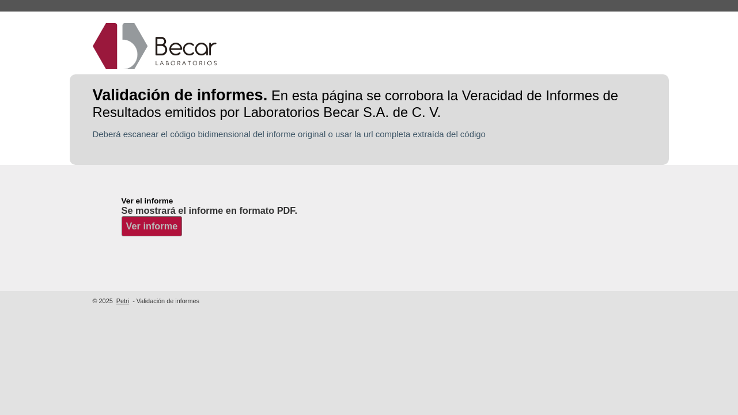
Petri (122, 300)
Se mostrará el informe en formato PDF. (209, 210)
